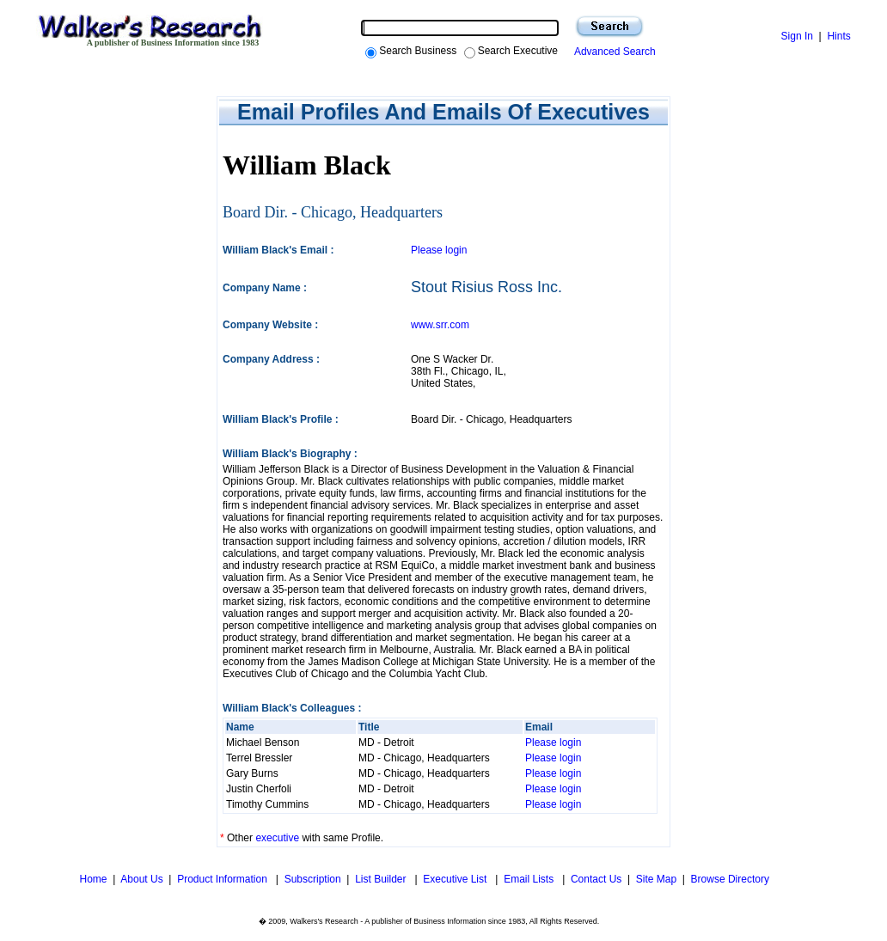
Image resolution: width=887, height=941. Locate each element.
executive (277, 838)
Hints (838, 36)
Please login (439, 250)
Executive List (456, 879)
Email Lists (530, 879)
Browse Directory (730, 879)
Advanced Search (612, 52)
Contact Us (596, 879)
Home (91, 879)
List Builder (382, 879)
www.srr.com (440, 325)
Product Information (223, 879)
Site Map (656, 879)
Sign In (797, 36)
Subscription (312, 879)
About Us (141, 879)
